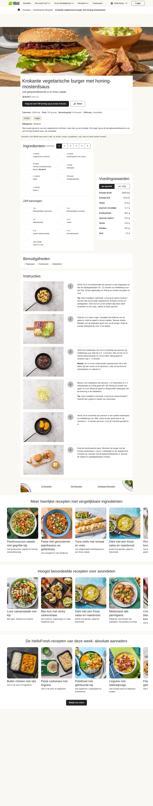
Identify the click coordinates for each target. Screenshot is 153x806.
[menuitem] (14, 3)
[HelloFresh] (14, 3)
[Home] (18, 10)
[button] (119, 3)
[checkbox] (23, 97)
